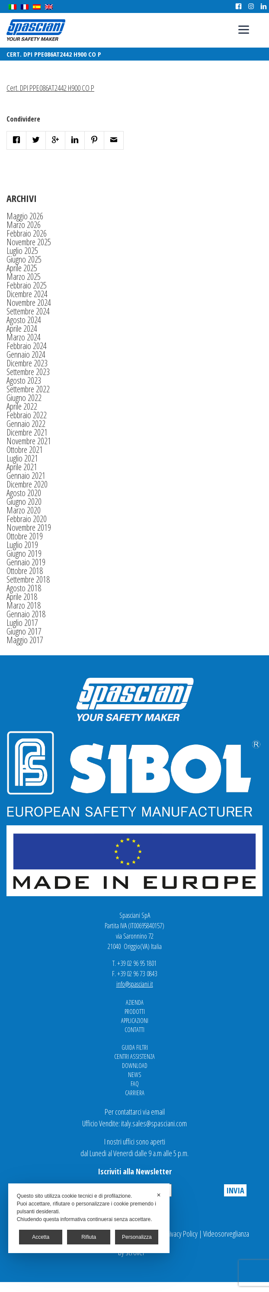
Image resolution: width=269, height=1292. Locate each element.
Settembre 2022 (28, 389)
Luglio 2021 (22, 458)
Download (134, 1065)
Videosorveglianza (226, 1233)
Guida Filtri (135, 1047)
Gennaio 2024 (25, 354)
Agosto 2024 (23, 320)
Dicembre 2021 (27, 432)
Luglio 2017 (22, 622)
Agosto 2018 (23, 588)
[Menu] (244, 29)
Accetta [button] (40, 1237)
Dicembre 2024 (27, 294)
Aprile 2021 (21, 467)
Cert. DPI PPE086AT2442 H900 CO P (50, 88)
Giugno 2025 (24, 259)
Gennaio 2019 (25, 562)
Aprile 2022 (21, 406)
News (134, 1075)
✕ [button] (159, 1195)
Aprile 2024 (21, 328)
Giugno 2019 (24, 553)
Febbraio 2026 (26, 233)
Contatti (134, 1030)
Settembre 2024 (28, 311)
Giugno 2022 (24, 398)
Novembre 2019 (28, 527)
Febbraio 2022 (26, 415)
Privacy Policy (181, 1233)
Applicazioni (134, 1020)
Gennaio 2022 (25, 424)
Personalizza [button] (137, 1237)
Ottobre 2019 (24, 536)
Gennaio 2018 (25, 614)
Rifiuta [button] (88, 1237)
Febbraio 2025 (26, 285)
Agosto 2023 (23, 380)
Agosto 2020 (23, 493)
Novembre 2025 (28, 242)
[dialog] (89, 1218)
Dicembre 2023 (27, 363)
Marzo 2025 (23, 276)
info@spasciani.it (134, 984)
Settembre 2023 (28, 372)
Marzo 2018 (23, 605)
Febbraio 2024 (26, 346)
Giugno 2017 (24, 631)
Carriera (134, 1093)
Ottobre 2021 (24, 449)
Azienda (135, 1002)
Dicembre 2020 (27, 484)
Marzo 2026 (23, 225)
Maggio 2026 (24, 216)
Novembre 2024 (28, 302)
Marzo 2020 (23, 510)
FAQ (135, 1084)
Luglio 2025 (22, 250)
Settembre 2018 (28, 579)
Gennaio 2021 (25, 475)
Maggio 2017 (24, 640)
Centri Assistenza (134, 1056)
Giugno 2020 (24, 501)
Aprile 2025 (21, 268)
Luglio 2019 (22, 545)
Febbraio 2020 (26, 519)
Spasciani (35, 30)
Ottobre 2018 (24, 571)
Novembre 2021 (28, 441)
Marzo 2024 (23, 337)
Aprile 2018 (21, 597)
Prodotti (135, 1011)
